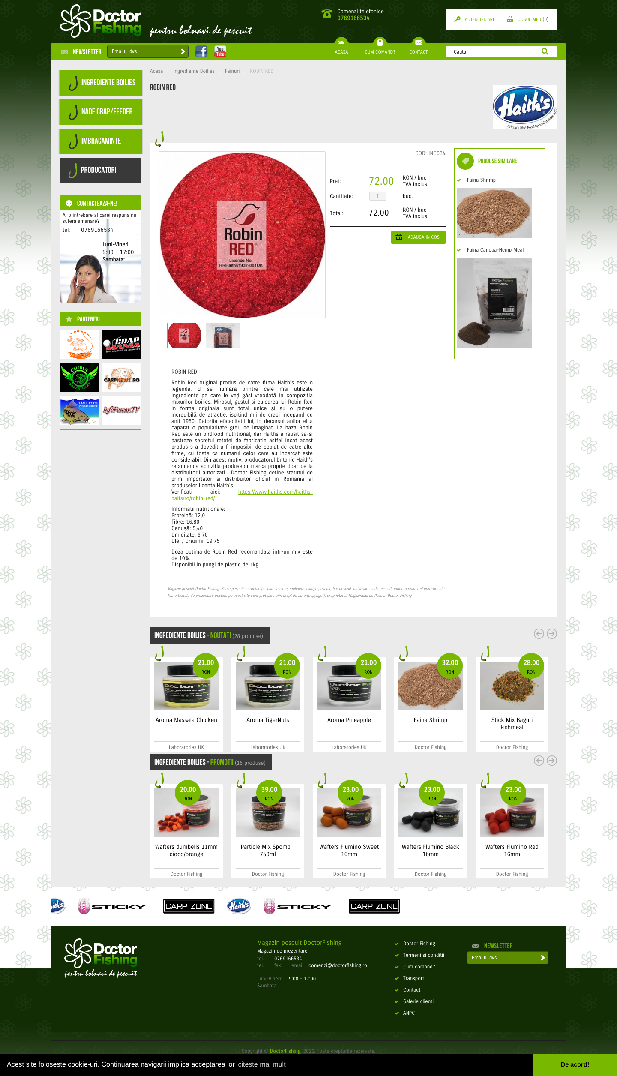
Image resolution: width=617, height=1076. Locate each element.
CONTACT (418, 49)
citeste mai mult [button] (261, 1064)
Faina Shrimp (476, 180)
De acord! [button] (575, 1064)
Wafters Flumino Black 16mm (430, 850)
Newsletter (81, 52)
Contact (407, 990)
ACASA (341, 49)
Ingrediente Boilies (194, 72)
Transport (409, 979)
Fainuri (232, 72)
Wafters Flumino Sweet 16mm (349, 850)
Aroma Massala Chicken (186, 720)
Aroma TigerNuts (267, 720)
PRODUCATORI (92, 170)
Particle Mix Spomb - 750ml (268, 850)
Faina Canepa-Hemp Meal (490, 250)
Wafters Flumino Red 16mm (512, 850)
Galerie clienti (414, 1002)
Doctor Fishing (415, 944)
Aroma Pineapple (349, 720)
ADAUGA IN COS (417, 237)
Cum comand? (415, 967)
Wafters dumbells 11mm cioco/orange (186, 850)
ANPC (405, 1013)
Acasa (156, 72)
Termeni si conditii (419, 956)
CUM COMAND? (380, 49)
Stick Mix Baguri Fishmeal (512, 723)
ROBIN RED (261, 72)
